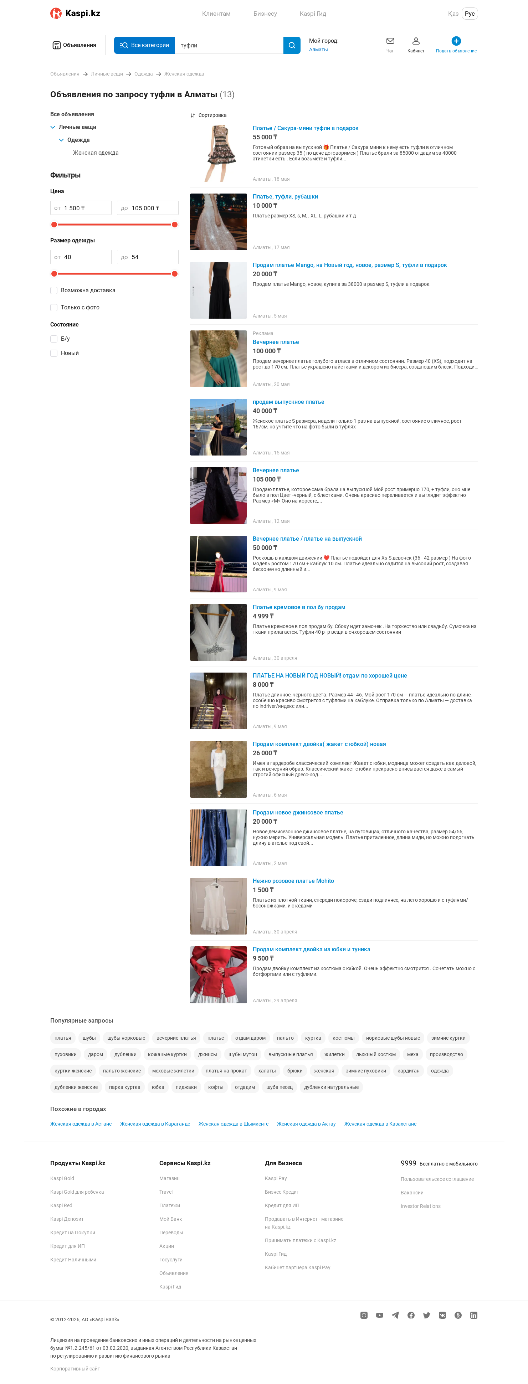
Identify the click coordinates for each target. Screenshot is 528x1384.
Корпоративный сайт (75, 1369)
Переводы (171, 1232)
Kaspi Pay (276, 1178)
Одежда (74, 140)
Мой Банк (170, 1219)
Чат (390, 44)
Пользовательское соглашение (437, 1179)
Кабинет (416, 44)
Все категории (144, 45)
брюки (295, 1071)
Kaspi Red (61, 1205)
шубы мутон (243, 1054)
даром (95, 1054)
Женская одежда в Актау (306, 1124)
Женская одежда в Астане (81, 1124)
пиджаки (186, 1087)
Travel (166, 1192)
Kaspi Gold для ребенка (77, 1192)
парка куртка (124, 1087)
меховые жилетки (173, 1071)
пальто (285, 1038)
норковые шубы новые (393, 1038)
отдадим (245, 1087)
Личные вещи (73, 127)
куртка (313, 1038)
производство (446, 1054)
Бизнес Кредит (282, 1192)
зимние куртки (448, 1038)
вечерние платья (176, 1038)
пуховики (66, 1054)
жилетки (334, 1054)
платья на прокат (226, 1071)
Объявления (73, 45)
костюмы (344, 1038)
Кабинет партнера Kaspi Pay (297, 1267)
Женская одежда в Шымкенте (233, 1124)
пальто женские (122, 1071)
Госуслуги (171, 1259)
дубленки (125, 1054)
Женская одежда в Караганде (155, 1124)
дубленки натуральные (331, 1087)
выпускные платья (290, 1054)
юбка (158, 1087)
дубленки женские (76, 1087)
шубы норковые (126, 1038)
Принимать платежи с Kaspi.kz (300, 1240)
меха (413, 1054)
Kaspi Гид (170, 1287)
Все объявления (72, 114)
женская (324, 1071)
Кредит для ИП (67, 1246)
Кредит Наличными (73, 1259)
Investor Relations (421, 1206)
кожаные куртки (167, 1054)
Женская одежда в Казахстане (380, 1124)
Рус (470, 13)
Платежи (169, 1205)
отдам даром (250, 1038)
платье (215, 1038)
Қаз (453, 13)
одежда (440, 1071)
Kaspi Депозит (67, 1219)
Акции (166, 1246)
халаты (267, 1071)
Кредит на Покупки (72, 1232)
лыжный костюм (376, 1054)
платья (63, 1038)
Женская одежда (96, 152)
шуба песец (279, 1087)
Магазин (169, 1178)
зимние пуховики (366, 1071)
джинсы (207, 1054)
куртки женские (73, 1071)
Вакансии (412, 1192)
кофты (216, 1087)
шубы (89, 1038)
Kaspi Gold (62, 1178)
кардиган (409, 1071)
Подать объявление (456, 44)
